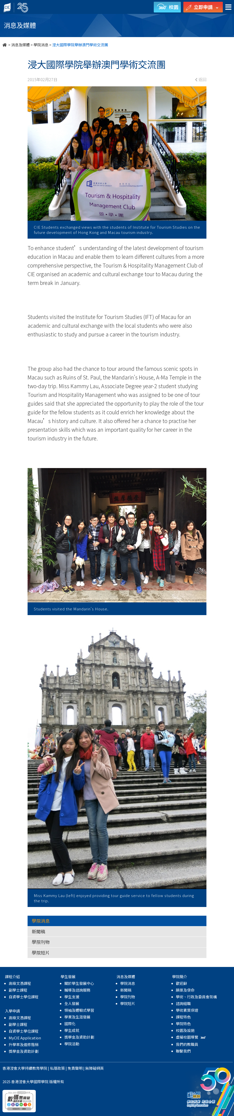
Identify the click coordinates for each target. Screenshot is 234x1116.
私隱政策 (57, 1068)
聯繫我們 (183, 1051)
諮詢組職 (183, 1003)
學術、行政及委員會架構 (196, 996)
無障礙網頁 (94, 1068)
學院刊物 (41, 942)
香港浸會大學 (13, 1068)
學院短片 (41, 952)
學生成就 (71, 1030)
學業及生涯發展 (77, 1016)
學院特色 (183, 1023)
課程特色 (183, 1016)
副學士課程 (18, 990)
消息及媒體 (20, 44)
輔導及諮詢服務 (77, 990)
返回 (200, 79)
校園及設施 (185, 1030)
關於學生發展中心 (79, 983)
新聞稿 (38, 931)
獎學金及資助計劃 (24, 1051)
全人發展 (71, 1003)
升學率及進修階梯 (24, 1044)
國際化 (70, 1023)
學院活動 (71, 1043)
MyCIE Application (25, 1037)
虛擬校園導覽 (191, 1037)
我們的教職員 (187, 1044)
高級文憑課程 (20, 983)
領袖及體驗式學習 (79, 1010)
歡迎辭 (181, 983)
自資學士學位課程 (24, 996)
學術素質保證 (187, 1010)
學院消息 (41, 44)
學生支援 (71, 996)
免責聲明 (75, 1068)
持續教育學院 (36, 1068)
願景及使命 (185, 990)
